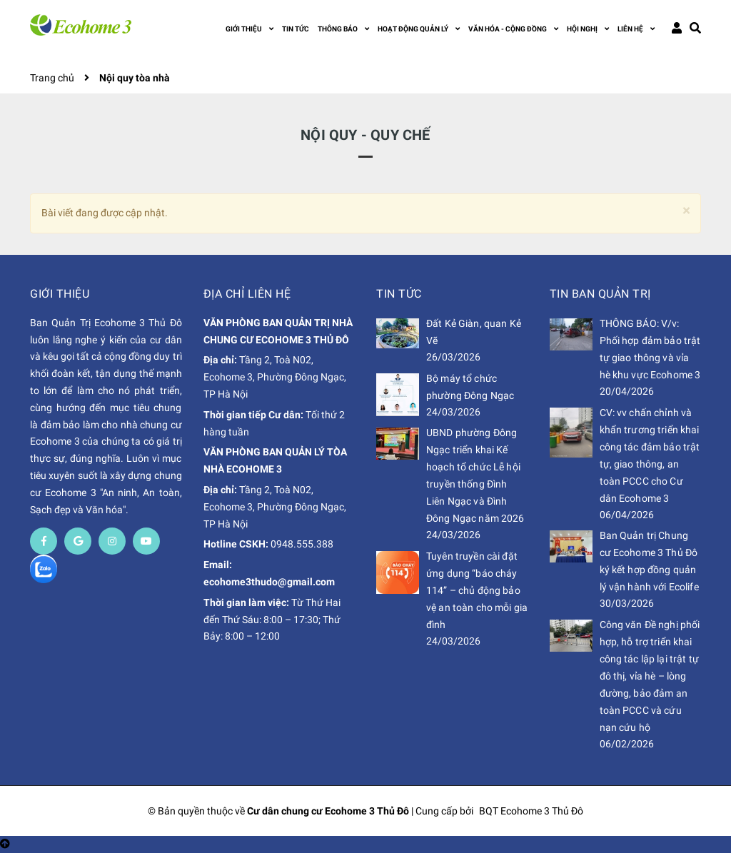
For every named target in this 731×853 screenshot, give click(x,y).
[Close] (686, 210)
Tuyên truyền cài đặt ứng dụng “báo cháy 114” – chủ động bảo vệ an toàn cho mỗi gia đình (477, 590)
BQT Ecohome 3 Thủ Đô (531, 811)
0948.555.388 (302, 544)
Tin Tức (399, 294)
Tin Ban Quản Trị (600, 294)
